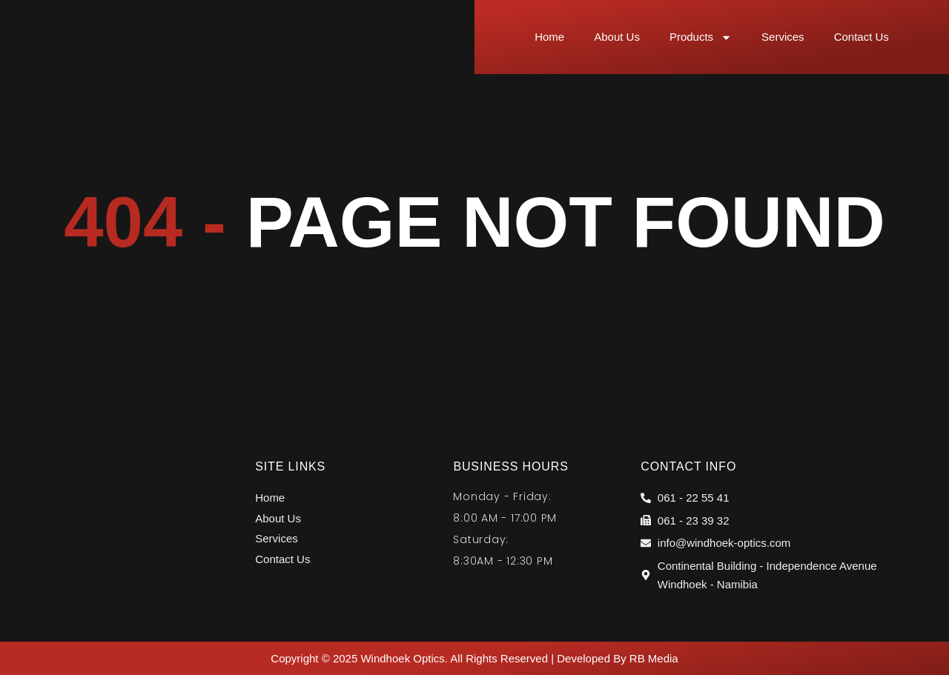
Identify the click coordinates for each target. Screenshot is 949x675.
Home (549, 36)
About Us (617, 36)
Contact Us (861, 36)
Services (782, 36)
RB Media (653, 658)
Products (700, 37)
